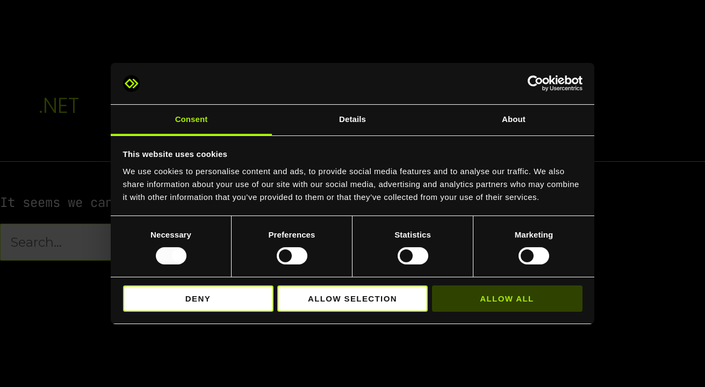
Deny (198, 298)
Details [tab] (352, 119)
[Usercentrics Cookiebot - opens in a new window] (535, 83)
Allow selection (352, 298)
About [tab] (514, 119)
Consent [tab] (191, 119)
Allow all (507, 298)
